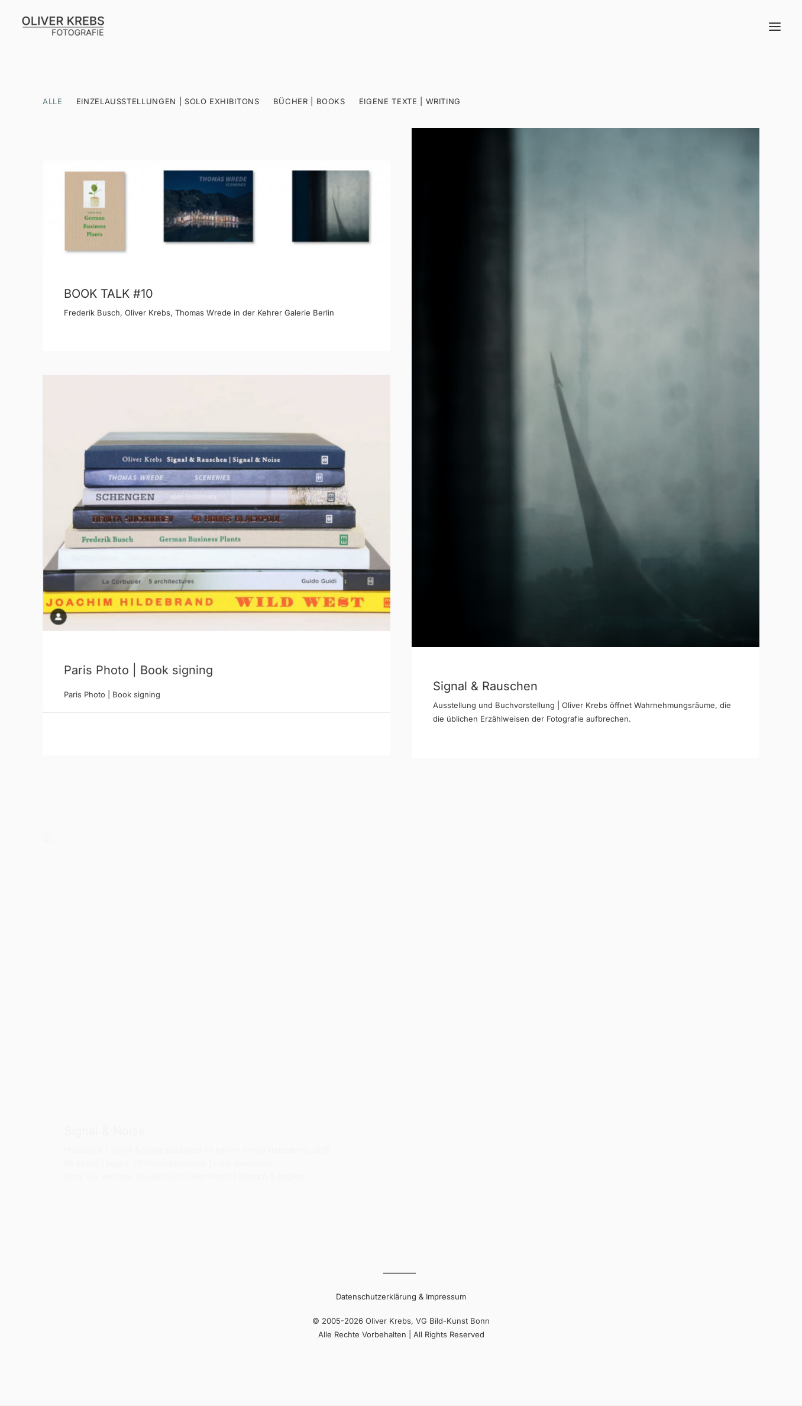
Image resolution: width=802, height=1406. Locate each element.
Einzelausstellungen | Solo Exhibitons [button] (168, 101)
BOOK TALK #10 (108, 294)
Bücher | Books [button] (309, 101)
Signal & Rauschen (485, 687)
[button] (775, 26)
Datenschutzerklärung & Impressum (401, 1296)
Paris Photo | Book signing (138, 681)
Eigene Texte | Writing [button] (410, 101)
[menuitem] (55, 111)
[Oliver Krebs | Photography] (63, 26)
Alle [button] (53, 101)
